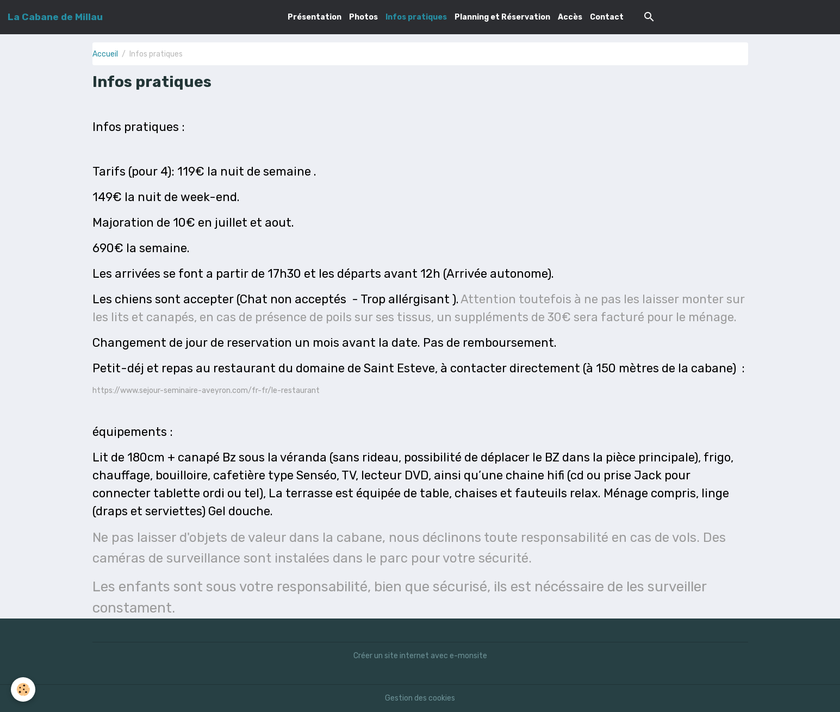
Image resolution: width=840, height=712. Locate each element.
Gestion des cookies (420, 698)
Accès (570, 17)
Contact (607, 17)
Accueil (105, 54)
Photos (363, 17)
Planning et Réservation (502, 17)
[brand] (55, 17)
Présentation (314, 17)
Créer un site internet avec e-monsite (420, 655)
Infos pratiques (416, 17)
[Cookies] (23, 689)
